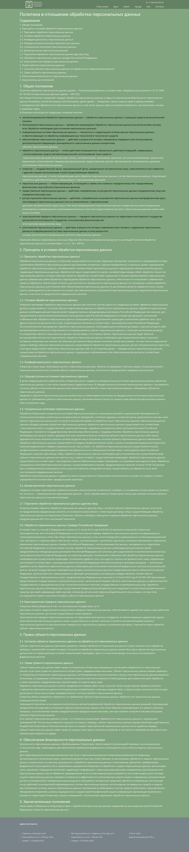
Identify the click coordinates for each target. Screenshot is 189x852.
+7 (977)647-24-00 (86, 841)
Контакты (160, 6)
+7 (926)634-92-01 (37, 841)
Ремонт (126, 6)
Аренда (138, 6)
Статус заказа (102, 6)
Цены (115, 6)
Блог (148, 6)
